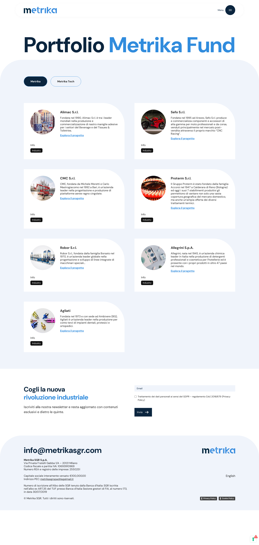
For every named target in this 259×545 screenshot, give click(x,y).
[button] (226, 10)
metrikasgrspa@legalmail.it (57, 479)
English (230, 476)
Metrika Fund (142, 42)
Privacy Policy (209, 498)
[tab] (35, 81)
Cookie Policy (228, 498)
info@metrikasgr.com (63, 450)
